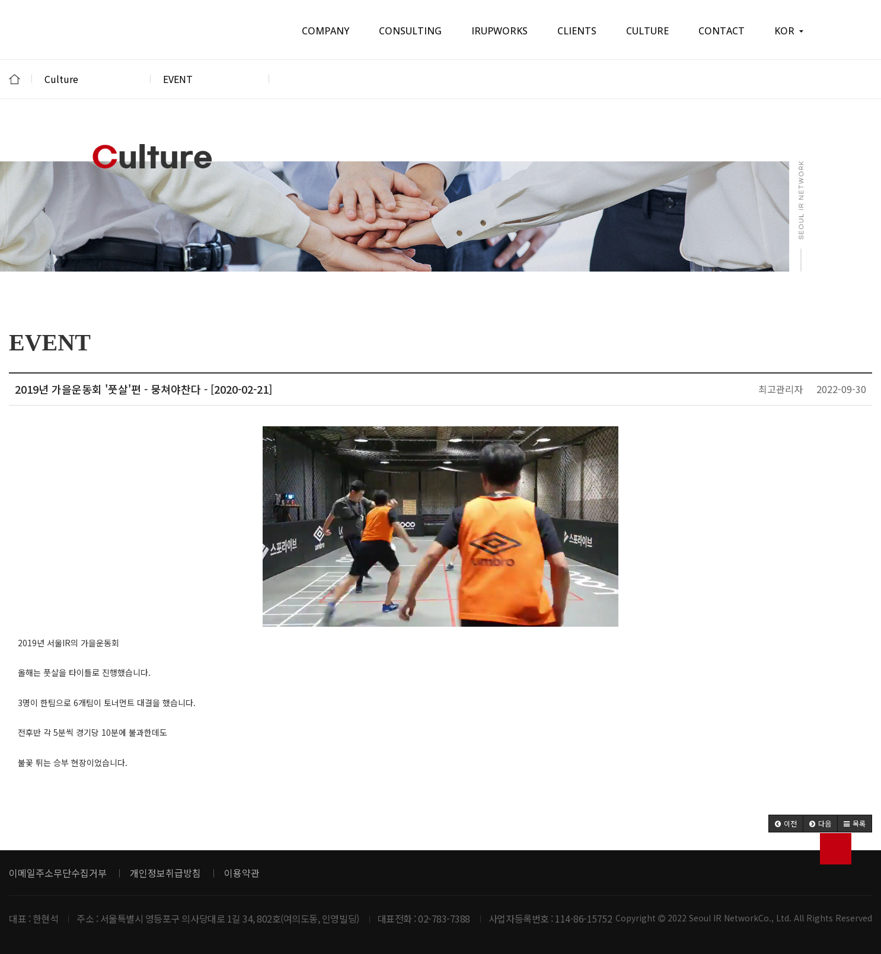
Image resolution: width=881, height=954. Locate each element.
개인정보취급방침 (165, 873)
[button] (785, 823)
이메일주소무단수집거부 (58, 873)
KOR (788, 31)
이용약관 (242, 873)
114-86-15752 (583, 918)
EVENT (210, 79)
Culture (91, 79)
